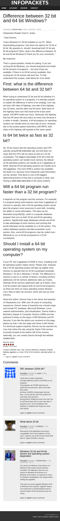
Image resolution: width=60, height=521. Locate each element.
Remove (51, 516)
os (54, 352)
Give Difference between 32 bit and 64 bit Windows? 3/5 (9, 344)
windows (37, 352)
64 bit (31, 352)
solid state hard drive (21, 181)
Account (13, 8)
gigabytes (13, 352)
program (50, 350)
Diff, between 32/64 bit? (32, 368)
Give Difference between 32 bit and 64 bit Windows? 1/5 (4, 344)
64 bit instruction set (25, 151)
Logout (56, 516)
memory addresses (32, 350)
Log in (7, 357)
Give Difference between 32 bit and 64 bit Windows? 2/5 (6, 344)
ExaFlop (40, 426)
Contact (34, 8)
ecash (39, 373)
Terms (39, 516)
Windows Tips (15, 350)
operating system (46, 352)
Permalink (23, 373)
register (14, 357)
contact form (9, 338)
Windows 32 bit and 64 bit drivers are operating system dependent (35, 453)
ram (4, 354)
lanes (22, 352)
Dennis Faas (17, 29)
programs (43, 350)
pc (18, 352)
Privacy (35, 516)
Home (4, 8)
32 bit (26, 352)
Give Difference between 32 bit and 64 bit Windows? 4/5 (11, 344)
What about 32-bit (29, 421)
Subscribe (45, 516)
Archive (23, 8)
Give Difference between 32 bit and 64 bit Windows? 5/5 (13, 344)
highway (6, 352)
